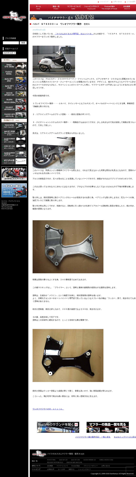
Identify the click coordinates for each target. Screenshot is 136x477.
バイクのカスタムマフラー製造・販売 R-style (65, 454)
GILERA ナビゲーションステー (14, 154)
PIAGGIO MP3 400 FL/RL (14, 115)
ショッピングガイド (92, 7)
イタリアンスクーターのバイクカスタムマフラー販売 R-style (14, 18)
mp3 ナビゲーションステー (14, 125)
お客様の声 (50, 469)
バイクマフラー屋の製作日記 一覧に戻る (92, 437)
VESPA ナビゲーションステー (14, 161)
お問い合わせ (117, 1)
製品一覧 (56, 7)
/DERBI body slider (14, 147)
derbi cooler (14, 133)
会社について (36, 465)
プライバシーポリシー (91, 466)
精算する (71, 469)
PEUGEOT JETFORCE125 (14, 108)
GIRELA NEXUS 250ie (106, 460)
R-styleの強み (109, 7)
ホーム (38, 7)
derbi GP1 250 (14, 79)
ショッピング (104, 1)
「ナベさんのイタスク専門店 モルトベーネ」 (74, 34)
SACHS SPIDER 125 (14, 94)
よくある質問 (131, 1)
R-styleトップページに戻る (125, 437)
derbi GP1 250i (14, 86)
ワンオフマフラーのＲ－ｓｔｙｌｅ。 (48, 409)
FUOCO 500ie (14, 72)
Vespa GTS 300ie (14, 65)
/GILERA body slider (14, 140)
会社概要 (127, 7)
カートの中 (61, 469)
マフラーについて (74, 7)
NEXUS (14, 101)
